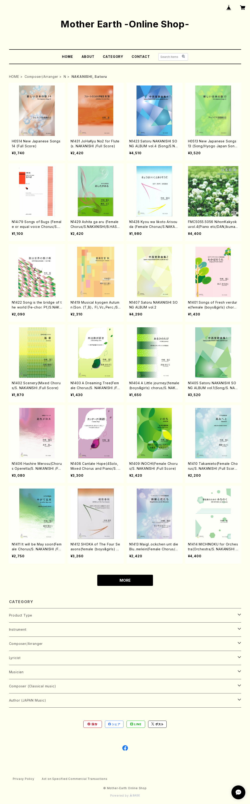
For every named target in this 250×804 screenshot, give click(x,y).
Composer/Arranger (41, 77)
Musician (16, 672)
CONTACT (141, 57)
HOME (67, 57)
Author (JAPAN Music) (27, 700)
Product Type (20, 615)
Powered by (125, 795)
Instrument (17, 629)
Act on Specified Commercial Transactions (74, 779)
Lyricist (15, 658)
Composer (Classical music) (32, 686)
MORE (125, 580)
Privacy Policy (23, 779)
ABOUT (87, 57)
